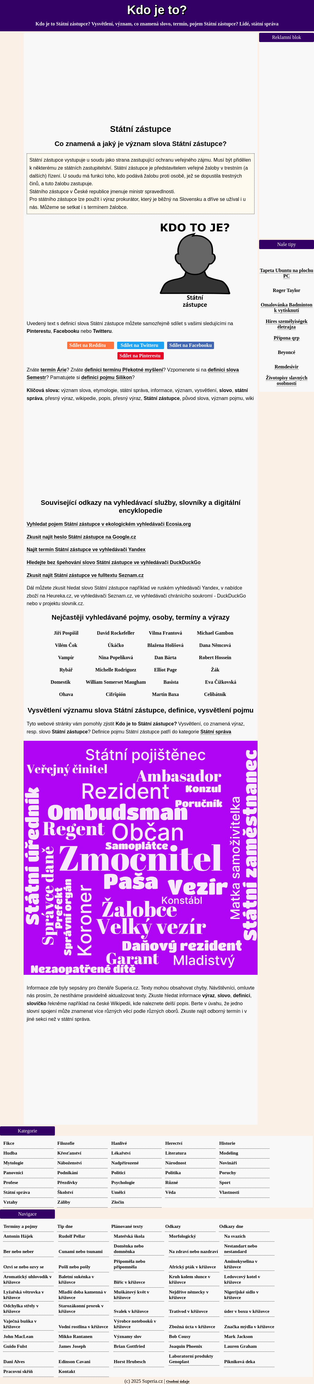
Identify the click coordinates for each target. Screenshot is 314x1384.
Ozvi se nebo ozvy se (23, 1266)
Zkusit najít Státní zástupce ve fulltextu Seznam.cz (85, 575)
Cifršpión (116, 694)
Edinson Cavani (74, 1361)
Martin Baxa (165, 694)
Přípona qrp (286, 337)
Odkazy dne (231, 1226)
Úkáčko (116, 645)
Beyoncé (286, 352)
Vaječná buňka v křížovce (19, 1323)
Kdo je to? (157, 10)
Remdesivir (286, 366)
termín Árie (53, 369)
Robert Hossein (215, 657)
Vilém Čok (66, 645)
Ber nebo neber (18, 1251)
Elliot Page (165, 669)
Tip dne (65, 1226)
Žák (215, 669)
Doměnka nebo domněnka (129, 1248)
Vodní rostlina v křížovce (83, 1326)
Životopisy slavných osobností (287, 380)
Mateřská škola (129, 1236)
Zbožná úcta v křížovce (192, 1326)
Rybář (66, 669)
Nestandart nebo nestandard (240, 1248)
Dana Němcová (215, 645)
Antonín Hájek (18, 1236)
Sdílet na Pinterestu (140, 355)
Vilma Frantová (165, 633)
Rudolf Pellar (72, 1236)
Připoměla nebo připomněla (129, 1264)
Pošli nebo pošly (74, 1266)
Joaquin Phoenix (185, 1346)
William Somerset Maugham (116, 682)
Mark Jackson (238, 1336)
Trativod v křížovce (188, 1311)
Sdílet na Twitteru (140, 345)
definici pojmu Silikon (106, 377)
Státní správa (216, 731)
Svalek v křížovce (131, 1311)
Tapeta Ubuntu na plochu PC (286, 273)
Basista (170, 682)
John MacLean (18, 1336)
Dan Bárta (166, 657)
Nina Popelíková (115, 657)
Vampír (66, 657)
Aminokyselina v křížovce (240, 1264)
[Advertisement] (141, 76)
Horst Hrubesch (130, 1361)
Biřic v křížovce (129, 1282)
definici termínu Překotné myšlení (124, 369)
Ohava (66, 694)
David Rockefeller (116, 633)
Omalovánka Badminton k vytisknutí (286, 307)
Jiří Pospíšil (66, 633)
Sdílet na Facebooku (190, 345)
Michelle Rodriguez (115, 669)
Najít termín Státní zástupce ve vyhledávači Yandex (86, 549)
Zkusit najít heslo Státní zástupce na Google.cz (81, 537)
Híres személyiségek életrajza (286, 324)
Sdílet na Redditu (90, 345)
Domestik (61, 682)
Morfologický (182, 1236)
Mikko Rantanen (75, 1336)
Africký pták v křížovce (192, 1266)
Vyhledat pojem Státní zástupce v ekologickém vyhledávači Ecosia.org (109, 524)
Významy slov (128, 1336)
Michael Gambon (215, 633)
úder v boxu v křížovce (246, 1311)
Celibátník (215, 694)
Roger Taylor (287, 290)
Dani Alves (14, 1361)
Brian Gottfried (129, 1346)
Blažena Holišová (165, 645)
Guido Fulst (15, 1346)
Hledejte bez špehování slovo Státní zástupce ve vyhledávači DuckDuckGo (114, 562)
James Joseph (72, 1346)
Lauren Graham (240, 1346)
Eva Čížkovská (220, 682)
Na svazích (235, 1236)
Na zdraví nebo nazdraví (193, 1251)
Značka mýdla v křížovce (249, 1326)
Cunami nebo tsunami (80, 1251)
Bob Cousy (179, 1336)
